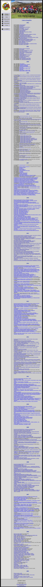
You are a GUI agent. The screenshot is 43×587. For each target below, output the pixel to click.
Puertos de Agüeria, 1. (22, 30)
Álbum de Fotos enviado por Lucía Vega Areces (21, 566)
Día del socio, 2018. (22, 130)
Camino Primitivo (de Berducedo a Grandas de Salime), (22, 545)
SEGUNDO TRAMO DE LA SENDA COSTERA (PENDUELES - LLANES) (25, 470)
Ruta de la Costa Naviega (23, 94)
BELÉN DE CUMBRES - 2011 (18, 379)
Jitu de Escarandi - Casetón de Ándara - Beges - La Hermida (23, 577)
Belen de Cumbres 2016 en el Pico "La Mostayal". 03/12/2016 (23, 199)
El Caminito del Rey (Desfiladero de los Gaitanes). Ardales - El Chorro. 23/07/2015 (27, 244)
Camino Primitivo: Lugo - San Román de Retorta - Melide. (29, 37)
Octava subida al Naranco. (23, 174)
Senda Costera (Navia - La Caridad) (19, 418)
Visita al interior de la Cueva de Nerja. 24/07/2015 (21, 242)
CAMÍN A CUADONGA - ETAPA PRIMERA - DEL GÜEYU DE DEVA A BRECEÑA (26, 485)
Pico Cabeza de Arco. (22, 57)
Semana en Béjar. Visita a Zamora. (25, 135)
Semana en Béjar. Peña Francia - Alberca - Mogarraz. (28, 139)
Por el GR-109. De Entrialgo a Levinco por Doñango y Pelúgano (24, 252)
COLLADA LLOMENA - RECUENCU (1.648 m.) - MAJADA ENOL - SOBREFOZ (26, 447)
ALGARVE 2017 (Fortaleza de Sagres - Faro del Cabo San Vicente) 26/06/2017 (26, 182)
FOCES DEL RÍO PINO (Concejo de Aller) (20, 457)
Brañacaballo (16, 564)
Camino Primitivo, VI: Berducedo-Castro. (25, 52)
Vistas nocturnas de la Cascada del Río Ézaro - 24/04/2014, (23, 277)
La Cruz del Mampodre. (23, 128)
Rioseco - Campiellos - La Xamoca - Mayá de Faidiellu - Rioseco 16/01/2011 (26, 401)
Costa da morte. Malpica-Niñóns (25, 92)
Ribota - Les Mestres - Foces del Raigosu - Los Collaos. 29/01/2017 (24, 194)
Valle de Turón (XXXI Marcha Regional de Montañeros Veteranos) (24, 408)
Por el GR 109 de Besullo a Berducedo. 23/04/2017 (22, 189)
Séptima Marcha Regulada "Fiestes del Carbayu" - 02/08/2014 (23, 275)
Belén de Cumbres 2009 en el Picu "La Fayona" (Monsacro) (23, 430)
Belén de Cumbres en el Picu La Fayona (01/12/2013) (22, 304)
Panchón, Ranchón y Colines (18, 556)
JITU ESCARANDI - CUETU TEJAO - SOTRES (21, 498)
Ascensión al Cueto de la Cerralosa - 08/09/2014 (21, 273)
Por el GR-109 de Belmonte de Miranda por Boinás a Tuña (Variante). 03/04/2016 (26, 221)
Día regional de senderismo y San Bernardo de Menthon (27, 96)
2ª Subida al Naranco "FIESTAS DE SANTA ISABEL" (22, 386)
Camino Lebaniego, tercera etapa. (24, 170)
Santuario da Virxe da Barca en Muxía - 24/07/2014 (22, 278)
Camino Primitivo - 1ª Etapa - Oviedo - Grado (21, 568)
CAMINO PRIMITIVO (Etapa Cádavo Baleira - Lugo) (22, 517)
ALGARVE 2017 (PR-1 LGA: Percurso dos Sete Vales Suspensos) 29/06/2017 (26, 177)
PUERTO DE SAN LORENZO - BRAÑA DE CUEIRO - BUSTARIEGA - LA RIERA (26, 458)
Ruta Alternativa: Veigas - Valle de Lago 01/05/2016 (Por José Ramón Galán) (26, 219)
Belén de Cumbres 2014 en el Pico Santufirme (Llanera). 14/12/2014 (24, 266)
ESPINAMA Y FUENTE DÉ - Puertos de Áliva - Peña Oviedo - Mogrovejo (25, 384)
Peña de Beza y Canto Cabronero (19, 555)
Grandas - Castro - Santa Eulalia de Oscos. (26, 183)
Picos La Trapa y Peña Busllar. (23, 42)
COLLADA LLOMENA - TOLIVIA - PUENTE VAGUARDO (22, 484)
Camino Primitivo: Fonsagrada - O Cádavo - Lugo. (28, 39)
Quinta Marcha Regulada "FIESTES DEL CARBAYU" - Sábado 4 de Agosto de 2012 (27, 354)
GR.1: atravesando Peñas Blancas (25, 59)
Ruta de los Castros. (22, 167)
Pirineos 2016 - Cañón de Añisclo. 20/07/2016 (21, 212)
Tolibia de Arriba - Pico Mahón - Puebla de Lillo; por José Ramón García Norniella (26, 269)
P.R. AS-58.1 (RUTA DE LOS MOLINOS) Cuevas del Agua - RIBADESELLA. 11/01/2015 (27, 260)
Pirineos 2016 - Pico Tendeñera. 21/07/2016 (21, 211)
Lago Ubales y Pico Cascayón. (24, 56)
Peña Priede (21, 69)
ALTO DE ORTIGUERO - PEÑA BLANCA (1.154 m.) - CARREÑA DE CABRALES (26, 466)
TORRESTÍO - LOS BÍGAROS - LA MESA (20, 468)
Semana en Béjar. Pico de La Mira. (25, 137)
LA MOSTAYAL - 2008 (17, 473)
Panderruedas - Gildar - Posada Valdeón (20, 548)
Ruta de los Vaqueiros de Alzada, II (24, 27)
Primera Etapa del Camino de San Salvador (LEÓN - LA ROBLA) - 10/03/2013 (26, 328)
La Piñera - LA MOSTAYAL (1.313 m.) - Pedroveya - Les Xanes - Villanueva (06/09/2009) (27, 437)
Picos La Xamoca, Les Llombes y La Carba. (26, 50)
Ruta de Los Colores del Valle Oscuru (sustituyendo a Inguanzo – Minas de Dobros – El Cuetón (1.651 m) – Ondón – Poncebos (27, 86)
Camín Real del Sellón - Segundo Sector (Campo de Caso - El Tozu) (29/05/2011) (26, 392)
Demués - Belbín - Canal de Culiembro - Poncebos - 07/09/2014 (24, 274)
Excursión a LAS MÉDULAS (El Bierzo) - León (21, 551)
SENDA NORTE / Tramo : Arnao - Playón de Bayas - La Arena (23, 553)
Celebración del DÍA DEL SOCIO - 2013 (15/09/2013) (22, 311)
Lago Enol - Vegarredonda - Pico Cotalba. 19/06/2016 (22, 216)
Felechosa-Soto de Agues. (23, 38)
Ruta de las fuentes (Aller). (23, 121)
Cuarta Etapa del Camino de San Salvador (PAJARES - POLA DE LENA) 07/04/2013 (27, 324)
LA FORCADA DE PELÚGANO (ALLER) (20, 465)
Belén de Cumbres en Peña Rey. (24, 166)
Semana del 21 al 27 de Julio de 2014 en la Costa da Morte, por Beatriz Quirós (26, 276)
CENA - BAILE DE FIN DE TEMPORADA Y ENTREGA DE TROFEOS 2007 (25, 496)
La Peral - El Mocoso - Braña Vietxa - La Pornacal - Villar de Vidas (24, 574)
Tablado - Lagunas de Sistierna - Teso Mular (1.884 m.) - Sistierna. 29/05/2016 (26, 217)
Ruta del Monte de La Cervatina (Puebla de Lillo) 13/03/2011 (23, 397)
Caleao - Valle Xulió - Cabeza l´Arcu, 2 (20, 538)
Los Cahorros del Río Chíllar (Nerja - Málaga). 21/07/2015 (23, 246)
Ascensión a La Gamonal (24, 65)
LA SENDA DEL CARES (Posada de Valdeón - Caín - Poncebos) (24, 448)
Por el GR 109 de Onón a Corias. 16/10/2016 (21, 204)
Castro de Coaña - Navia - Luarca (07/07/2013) (21, 316)
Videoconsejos (6, 23)
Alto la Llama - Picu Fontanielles (19, 567)
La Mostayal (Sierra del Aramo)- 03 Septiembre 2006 (22, 550)
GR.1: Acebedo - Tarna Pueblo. (24, 28)
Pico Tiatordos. (21, 53)
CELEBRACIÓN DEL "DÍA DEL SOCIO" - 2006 (21, 552)
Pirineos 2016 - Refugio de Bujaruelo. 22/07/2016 (21, 210)
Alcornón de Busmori (22, 169)
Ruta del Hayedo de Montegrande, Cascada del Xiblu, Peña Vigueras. (30, 124)
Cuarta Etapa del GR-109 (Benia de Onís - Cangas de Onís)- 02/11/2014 (25, 268)
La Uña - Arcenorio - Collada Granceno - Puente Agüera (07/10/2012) (24, 345)
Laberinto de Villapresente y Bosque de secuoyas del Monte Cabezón (30, 89)
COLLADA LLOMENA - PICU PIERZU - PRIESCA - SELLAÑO (23, 453)
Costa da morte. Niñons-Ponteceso (25, 91)
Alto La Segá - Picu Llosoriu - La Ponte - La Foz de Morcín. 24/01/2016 (25, 229)
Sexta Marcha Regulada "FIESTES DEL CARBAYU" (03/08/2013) (24, 314)
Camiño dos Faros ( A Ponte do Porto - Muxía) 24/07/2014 (23, 279)
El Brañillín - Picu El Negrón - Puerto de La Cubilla (22, 576)
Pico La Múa (21, 67)
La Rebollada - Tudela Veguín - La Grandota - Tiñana (22, 424)
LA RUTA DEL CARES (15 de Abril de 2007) (21, 519)
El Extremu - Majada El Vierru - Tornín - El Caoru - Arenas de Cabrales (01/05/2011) (27, 394)
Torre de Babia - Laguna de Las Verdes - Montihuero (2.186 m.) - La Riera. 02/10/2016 (27, 205)
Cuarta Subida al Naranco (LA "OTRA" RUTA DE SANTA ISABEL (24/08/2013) (26, 313)
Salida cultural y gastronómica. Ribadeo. (25, 31)
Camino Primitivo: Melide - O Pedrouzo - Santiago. (28, 34)
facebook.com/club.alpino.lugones (21, 584)
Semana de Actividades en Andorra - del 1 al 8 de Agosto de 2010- (24, 410)
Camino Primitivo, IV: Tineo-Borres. (24, 55)
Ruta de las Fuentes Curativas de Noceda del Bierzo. (27, 144)
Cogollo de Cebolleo (17, 558)
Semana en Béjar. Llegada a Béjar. (25, 141)
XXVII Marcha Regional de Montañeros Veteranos (21, 547)
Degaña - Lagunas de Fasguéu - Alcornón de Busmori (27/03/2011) (24, 396)
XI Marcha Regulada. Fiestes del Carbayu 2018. (26, 132)
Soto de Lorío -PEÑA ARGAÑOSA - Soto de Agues (22, 369)
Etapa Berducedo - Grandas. (18, 544)
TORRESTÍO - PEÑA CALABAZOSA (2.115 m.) (21, 446)
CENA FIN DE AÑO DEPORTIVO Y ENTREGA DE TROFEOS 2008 (24, 464)
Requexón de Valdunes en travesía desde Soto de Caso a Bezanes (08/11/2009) (26, 431)
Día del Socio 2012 (17, 358)
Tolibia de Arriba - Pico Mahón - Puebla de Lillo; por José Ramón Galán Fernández (27, 270)
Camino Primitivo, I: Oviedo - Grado (24, 70)
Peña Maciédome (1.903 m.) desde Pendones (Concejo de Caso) (24, 237)
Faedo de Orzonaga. (22, 24)
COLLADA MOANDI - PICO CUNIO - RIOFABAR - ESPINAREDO (24, 479)
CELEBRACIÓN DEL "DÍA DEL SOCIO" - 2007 (21, 509)
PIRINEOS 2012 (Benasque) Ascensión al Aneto (21, 356)
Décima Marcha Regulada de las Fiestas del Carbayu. (27, 175)
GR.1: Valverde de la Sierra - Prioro (25, 58)
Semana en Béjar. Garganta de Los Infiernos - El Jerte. (28, 138)
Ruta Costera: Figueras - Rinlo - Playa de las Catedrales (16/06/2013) (25, 319)
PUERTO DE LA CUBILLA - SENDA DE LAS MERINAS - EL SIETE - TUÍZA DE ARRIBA (27, 502)
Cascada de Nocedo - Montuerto (25, 64)
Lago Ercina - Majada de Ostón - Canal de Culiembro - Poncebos (24, 554)
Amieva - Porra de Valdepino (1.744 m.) (20, 419)
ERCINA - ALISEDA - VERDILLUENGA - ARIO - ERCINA (23, 504)
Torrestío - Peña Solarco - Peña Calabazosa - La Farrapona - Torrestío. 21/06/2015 (27, 248)
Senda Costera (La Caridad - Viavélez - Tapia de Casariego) (23, 417)
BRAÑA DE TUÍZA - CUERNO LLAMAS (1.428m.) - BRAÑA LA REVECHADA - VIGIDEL (27, 449)
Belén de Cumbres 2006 (18, 533)
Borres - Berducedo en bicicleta (19, 559)
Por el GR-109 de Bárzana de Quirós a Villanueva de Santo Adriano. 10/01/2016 (26, 230)
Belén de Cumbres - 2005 (18, 573)
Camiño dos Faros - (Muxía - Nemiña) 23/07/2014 (21, 281)
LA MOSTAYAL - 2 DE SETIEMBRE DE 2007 (21, 507)
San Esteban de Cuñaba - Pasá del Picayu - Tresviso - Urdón (23, 521)
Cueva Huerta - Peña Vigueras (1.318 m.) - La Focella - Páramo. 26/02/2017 (26, 192)
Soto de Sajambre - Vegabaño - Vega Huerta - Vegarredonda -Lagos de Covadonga (27, 359)
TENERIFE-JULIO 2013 (17, 315)
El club (6, 25)
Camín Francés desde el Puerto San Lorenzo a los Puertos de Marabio (25, 362)
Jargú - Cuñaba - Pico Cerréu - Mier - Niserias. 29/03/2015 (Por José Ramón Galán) (27, 253)
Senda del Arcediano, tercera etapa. (24, 123)
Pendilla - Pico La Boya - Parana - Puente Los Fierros (22, 542)
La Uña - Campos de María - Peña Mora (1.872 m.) (22, 421)
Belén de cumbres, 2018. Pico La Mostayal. (25, 117)
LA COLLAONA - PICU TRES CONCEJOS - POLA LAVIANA (23, 487)
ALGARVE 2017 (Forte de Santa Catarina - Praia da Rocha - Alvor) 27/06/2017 (26, 181)
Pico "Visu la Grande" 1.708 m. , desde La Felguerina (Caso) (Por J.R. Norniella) (26, 251)
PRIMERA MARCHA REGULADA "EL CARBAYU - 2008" (22, 474)
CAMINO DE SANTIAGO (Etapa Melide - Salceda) (22, 511)
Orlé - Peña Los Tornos (17, 540)
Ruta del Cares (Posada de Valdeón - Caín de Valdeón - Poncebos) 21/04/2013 (26, 323)
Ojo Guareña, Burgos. (22, 134)
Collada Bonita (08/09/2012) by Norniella (20, 349)
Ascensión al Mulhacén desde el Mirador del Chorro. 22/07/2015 (24, 245)
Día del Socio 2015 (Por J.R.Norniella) (20, 250)
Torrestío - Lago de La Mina (18, 563)
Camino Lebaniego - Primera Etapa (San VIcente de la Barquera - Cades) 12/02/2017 (27, 193)
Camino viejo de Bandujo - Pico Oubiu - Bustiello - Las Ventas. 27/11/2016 (25, 200)
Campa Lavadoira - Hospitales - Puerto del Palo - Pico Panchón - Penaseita (25, 306)
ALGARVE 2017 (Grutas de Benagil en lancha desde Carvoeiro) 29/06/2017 (26, 178)
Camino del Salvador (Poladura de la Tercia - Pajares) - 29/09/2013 (24, 310)
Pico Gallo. (21, 168)
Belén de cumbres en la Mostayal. (24, 48)
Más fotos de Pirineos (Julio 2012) (19, 355)
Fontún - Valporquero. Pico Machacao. (25, 41)
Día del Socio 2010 (17, 414)
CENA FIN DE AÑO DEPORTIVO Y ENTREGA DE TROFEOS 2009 (24, 429)
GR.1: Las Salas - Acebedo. (23, 29)
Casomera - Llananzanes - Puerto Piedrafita (21, 325)
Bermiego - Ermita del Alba (24, 66)
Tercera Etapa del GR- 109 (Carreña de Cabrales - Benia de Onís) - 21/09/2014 (26, 271)
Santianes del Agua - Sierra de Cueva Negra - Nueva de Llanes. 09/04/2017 (26, 190)
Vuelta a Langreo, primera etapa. (24, 150)
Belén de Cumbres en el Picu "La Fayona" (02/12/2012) (22, 340)
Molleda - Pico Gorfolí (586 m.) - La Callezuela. (21, 305)
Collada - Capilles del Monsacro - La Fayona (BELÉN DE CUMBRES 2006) (25, 535)
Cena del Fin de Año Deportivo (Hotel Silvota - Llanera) (22, 378)
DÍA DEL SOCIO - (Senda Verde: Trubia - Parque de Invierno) (23, 389)
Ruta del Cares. (21, 147)
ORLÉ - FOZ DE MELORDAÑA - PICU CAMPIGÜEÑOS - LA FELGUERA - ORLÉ (26, 500)
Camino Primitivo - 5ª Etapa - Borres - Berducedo (21, 560)
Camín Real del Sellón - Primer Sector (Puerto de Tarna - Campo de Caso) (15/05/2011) (27, 393)
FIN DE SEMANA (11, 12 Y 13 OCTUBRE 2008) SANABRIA (23, 469)
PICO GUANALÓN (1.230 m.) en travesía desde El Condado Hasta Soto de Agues (27, 516)
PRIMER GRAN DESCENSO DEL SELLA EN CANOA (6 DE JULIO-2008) (25, 475)
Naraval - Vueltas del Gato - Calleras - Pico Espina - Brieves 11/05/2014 (25, 289)
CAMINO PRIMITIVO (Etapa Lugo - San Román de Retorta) (23, 515)
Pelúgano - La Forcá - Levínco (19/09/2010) (21, 409)
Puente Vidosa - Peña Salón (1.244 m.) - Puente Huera (22, 432)
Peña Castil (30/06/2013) (18, 317)
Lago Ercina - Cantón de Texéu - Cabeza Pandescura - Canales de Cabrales (26, 360)
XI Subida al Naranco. (22, 54)
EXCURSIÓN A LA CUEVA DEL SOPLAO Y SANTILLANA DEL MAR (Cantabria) (26, 508)
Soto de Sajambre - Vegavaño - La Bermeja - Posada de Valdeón (24, 510)
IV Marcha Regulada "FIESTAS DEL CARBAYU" (21, 387)
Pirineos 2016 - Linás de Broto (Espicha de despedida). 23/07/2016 (24, 209)
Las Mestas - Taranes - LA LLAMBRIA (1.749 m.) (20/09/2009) (23, 436)
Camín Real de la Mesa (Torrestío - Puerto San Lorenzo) (23, 363)
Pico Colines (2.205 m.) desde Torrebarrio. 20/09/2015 (22, 240)
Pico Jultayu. (21, 171)
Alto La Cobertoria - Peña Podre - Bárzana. (25, 40)
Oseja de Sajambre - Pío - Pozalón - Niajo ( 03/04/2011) (22, 395)
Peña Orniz (15, 562)
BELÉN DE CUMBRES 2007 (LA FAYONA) (21, 497)
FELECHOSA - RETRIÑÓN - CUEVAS (20, 499)
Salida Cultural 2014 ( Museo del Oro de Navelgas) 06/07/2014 (23, 284)
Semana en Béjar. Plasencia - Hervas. (26, 136)
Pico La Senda (16, 575)
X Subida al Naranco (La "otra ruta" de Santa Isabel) (27, 87)
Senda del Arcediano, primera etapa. (25, 142)
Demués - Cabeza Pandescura (19, 527)
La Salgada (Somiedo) (17, 561)
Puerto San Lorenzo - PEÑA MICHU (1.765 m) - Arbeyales (23, 434)
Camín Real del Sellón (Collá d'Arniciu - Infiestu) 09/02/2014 (23, 296)
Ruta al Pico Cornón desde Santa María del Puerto (27, 95)
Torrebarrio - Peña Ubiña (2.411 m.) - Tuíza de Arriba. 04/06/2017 (24, 184)
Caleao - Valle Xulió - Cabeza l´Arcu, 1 (20, 537)
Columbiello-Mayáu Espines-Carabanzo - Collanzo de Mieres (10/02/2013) (25, 330)
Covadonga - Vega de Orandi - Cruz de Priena (21, 381)
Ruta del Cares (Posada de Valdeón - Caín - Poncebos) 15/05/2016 (24, 218)
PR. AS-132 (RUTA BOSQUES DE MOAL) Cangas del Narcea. (23, 444)
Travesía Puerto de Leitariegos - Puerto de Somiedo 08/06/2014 (24, 287)
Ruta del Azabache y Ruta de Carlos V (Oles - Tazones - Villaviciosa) (30, 110)
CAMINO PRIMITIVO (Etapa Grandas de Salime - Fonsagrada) (24, 523)
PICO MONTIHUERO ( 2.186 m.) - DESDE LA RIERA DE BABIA (24, 489)
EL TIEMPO (7, 29)
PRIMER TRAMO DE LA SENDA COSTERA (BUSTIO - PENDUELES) (25, 471)
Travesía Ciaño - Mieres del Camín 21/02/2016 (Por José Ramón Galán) (25, 225)
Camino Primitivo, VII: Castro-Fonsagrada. (25, 51)
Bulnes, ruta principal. (23, 173)
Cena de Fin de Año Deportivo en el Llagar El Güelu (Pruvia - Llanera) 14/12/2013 (26, 303)
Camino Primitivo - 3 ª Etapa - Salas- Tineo (20, 565)
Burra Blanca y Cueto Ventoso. (23, 44)
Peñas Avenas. (21, 33)
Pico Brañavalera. (22, 25)
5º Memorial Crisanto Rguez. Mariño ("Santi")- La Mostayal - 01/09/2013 (25, 312)
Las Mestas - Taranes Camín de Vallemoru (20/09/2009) (22, 435)
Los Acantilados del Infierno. (23, 159)
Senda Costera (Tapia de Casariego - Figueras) (21, 416)
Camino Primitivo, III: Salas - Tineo (24, 68)
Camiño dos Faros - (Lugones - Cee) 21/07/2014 (21, 283)
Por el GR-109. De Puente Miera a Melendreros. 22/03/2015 (23, 255)
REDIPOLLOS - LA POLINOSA (19, 445)
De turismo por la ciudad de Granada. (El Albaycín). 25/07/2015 (24, 241)
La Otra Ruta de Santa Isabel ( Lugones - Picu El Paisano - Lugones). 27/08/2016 (26, 208)
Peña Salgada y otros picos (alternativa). (25, 36)
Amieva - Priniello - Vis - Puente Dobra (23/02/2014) (22, 295)
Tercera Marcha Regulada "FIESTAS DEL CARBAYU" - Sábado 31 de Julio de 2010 (27, 413)
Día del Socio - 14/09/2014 (18, 272)
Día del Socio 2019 (22, 85)
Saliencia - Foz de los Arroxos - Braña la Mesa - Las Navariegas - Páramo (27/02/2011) (27, 398)
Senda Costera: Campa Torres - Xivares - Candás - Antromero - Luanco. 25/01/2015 (27, 259)
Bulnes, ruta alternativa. (24, 172)
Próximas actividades (7, 14)
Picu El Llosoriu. (21, 49)
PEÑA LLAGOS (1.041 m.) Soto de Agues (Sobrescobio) (22, 459)
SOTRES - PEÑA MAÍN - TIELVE (19, 482)
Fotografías (7, 21)
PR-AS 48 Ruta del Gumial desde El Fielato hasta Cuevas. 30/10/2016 (25, 202)
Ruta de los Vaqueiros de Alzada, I (24, 35)
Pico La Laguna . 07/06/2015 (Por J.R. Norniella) (21, 249)
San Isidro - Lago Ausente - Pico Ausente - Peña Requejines (23, 525)
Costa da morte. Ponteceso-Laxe (25, 90)
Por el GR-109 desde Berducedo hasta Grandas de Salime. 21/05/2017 (25, 185)
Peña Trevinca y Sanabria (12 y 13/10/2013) (21, 309)
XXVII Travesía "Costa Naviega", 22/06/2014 (21, 286)
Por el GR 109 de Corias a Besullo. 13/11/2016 (21, 201)
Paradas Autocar (6, 19)
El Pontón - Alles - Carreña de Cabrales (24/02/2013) (22, 329)
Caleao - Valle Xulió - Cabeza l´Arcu (19, 536)
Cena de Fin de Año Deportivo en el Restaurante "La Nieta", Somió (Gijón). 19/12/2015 (27, 235)
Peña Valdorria (22, 63)
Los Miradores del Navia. (23, 155)
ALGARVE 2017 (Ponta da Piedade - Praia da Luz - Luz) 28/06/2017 (24, 180)
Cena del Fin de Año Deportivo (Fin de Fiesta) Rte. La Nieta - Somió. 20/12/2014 (26, 265)
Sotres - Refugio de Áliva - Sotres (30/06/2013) (21, 318)
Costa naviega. (21, 32)
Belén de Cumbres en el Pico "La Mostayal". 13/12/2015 (22, 236)
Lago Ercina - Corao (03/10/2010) (19, 407)
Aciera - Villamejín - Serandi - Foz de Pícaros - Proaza (22, 423)
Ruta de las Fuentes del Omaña (24, 101)
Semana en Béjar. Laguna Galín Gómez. (26, 140)
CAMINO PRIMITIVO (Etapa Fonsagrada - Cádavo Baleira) (23, 520)
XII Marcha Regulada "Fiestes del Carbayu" (26, 88)
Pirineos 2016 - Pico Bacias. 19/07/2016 (20, 213)
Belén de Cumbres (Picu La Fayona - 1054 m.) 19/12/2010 (23, 406)
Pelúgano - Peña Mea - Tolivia (18, 539)
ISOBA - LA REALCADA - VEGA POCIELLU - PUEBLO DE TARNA (24, 486)
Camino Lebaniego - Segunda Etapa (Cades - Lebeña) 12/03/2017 (24, 191)
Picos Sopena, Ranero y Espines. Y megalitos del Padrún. (28, 43)
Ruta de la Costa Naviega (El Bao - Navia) (20, 420)
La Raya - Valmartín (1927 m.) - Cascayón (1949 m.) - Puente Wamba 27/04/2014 (26, 290)
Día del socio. (21, 26)
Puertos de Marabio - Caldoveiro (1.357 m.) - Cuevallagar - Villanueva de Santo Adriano (27, 361)
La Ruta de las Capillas (22, 82)
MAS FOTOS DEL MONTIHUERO (19, 488)
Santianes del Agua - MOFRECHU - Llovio (20, 371)
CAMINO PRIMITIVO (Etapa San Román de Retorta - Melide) (23, 514)
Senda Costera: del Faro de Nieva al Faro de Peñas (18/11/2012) (24, 341)
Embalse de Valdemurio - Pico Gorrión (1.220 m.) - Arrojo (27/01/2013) (25, 331)
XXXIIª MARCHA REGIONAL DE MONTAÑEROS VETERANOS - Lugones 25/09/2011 (27, 385)
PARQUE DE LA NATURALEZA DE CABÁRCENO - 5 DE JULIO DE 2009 (25, 439)
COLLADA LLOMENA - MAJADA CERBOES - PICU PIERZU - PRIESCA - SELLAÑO (27, 455)
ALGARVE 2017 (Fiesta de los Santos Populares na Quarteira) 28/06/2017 (25, 179)
